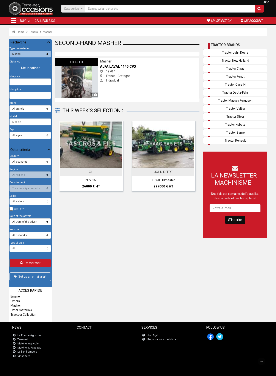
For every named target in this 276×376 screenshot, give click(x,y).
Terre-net (22, 339)
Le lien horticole (27, 351)
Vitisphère (23, 356)
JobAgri (152, 335)
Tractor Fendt (235, 76)
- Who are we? (185, 370)
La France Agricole (29, 335)
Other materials (21, 310)
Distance (14, 61)
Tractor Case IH (235, 84)
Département (17, 182)
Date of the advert (20, 216)
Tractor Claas (235, 68)
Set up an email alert (29, 276)
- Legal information (130, 370)
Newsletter (86, 339)
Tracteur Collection (23, 314)
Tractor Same (235, 132)
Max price (15, 89)
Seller (12, 195)
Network (14, 229)
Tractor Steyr (235, 116)
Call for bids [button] (45, 20)
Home (18, 32)
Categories (73, 8)
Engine (15, 296)
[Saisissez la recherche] (170, 9)
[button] (13, 20)
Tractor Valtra (235, 108)
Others (34, 32)
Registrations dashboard (163, 339)
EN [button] (264, 1)
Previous (64, 157)
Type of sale (16, 242)
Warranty (19, 208)
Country (14, 155)
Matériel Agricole (28, 343)
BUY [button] (23, 20)
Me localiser (30, 68)
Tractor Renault (235, 140)
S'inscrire (235, 220)
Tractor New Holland (235, 60)
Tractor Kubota (235, 124)
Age (11, 129)
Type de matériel (19, 48)
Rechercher (30, 263)
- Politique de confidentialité (159, 370)
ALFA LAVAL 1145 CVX (70, 60)
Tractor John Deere (235, 52)
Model (13, 116)
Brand (13, 102)
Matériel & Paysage (29, 347)
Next (190, 157)
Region (13, 169)
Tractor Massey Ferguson (235, 100)
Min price (14, 76)
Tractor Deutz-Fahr (235, 92)
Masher (47, 32)
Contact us (86, 335)
